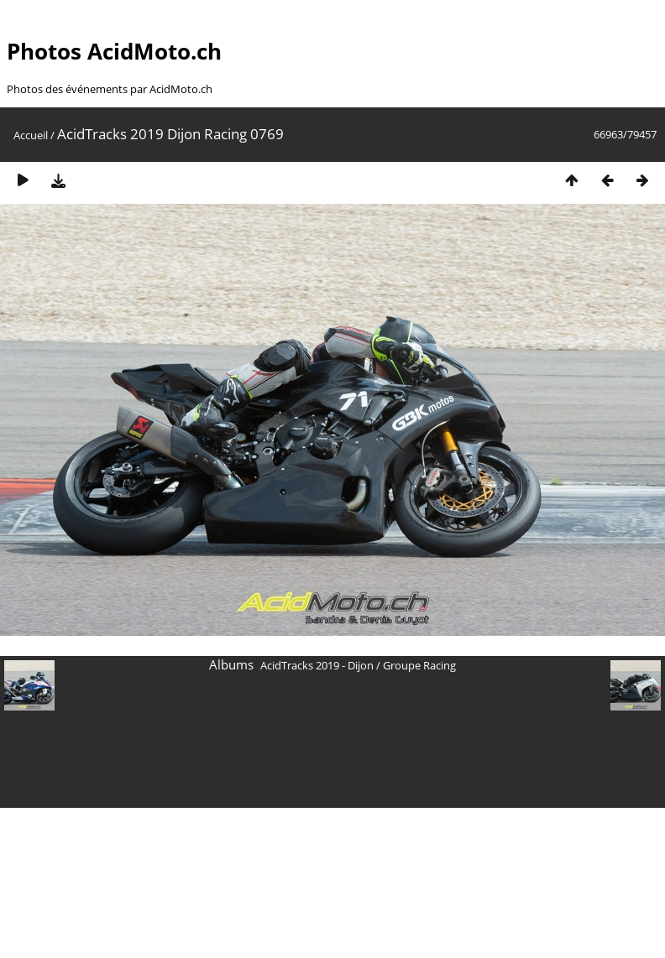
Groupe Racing (419, 665)
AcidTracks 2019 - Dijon (317, 665)
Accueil (30, 135)
